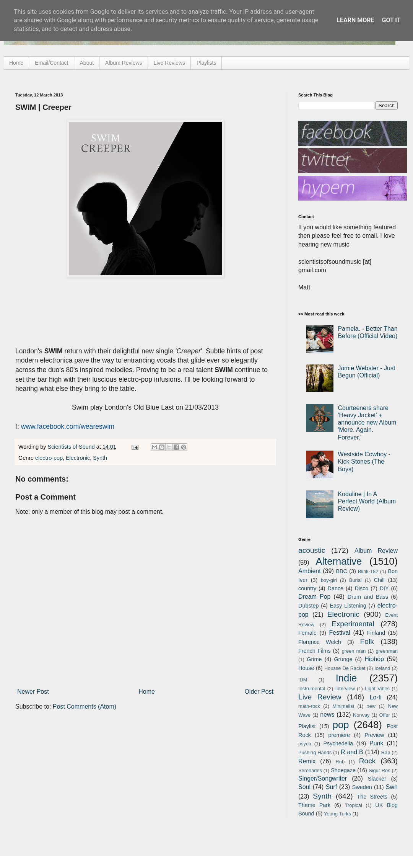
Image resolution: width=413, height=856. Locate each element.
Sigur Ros (379, 770)
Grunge (343, 659)
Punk (376, 743)
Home (16, 63)
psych (304, 744)
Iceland (382, 668)
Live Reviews (169, 63)
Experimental (353, 624)
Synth (100, 458)
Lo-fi (376, 697)
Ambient (309, 571)
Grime (314, 659)
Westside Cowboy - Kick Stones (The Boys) (364, 461)
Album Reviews (123, 63)
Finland (376, 633)
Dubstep (308, 606)
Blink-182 (368, 571)
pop (341, 724)
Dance (335, 588)
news (327, 714)
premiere (339, 735)
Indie (346, 678)
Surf (331, 787)
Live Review (319, 697)
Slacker (377, 779)
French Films (314, 651)
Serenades (310, 770)
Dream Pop (314, 596)
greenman (387, 651)
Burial (355, 580)
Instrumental (311, 688)
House (306, 668)
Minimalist (343, 706)
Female (307, 633)
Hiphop (374, 659)
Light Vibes (377, 688)
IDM (302, 680)
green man (354, 651)
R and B (352, 752)
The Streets (372, 797)
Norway (361, 715)
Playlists (206, 63)
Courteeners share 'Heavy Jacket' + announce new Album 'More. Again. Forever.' (367, 423)
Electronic (78, 458)
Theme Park (314, 805)
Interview (345, 688)
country (307, 588)
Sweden (362, 787)
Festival (339, 632)
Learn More (355, 20)
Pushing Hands (315, 752)
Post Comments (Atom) (84, 706)
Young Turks (337, 814)
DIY (384, 588)
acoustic (311, 550)
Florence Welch (319, 642)
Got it (391, 20)
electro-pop (49, 458)
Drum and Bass (368, 597)
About (87, 63)
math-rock (309, 706)
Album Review (376, 550)
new (371, 706)
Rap (385, 752)
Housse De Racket (345, 668)
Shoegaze (343, 770)
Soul (304, 787)
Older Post (258, 691)
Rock (367, 761)
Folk (367, 641)
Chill (379, 580)
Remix (306, 761)
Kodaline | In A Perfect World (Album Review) (367, 501)
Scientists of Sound (72, 447)
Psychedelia (338, 743)
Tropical (353, 805)
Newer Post (33, 691)
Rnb (340, 762)
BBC (341, 571)
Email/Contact (51, 63)
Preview (374, 735)
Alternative (338, 561)
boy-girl (329, 580)
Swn (392, 787)
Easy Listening (348, 606)
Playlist (307, 726)
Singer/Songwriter (322, 778)
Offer (384, 715)
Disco (361, 588)
